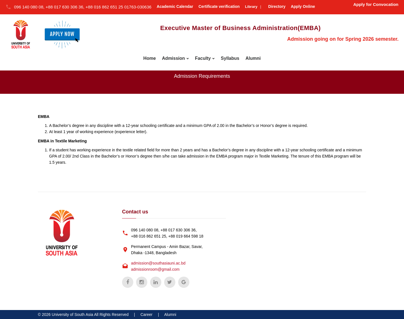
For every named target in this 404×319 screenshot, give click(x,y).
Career (147, 314)
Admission (173, 58)
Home (149, 58)
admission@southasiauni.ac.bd (158, 263)
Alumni (253, 58)
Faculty (203, 58)
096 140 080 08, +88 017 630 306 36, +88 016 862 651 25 (69, 6)
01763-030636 (138, 6)
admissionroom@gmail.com (155, 269)
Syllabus (230, 58)
